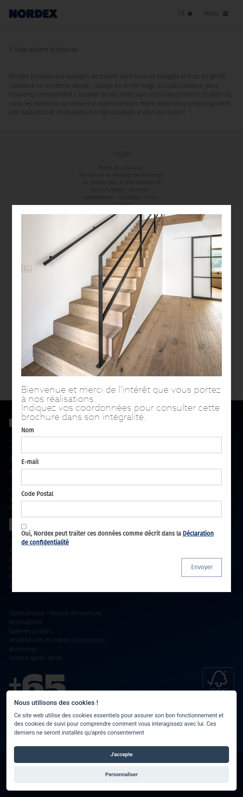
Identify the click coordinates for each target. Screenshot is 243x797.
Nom (27, 430)
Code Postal (37, 494)
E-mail (29, 462)
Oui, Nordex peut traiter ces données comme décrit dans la (117, 538)
